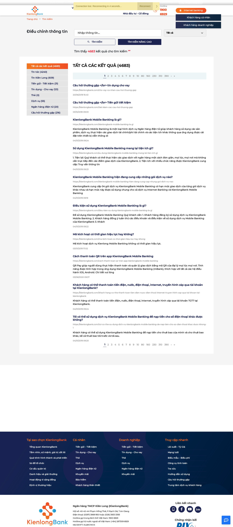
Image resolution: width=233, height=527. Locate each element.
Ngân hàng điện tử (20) (44, 106)
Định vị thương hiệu (40, 485)
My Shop (167, 2)
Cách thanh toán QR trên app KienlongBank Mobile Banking (113, 256)
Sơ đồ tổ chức (36, 463)
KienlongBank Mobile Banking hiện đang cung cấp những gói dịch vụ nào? (122, 177)
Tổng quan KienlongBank (43, 447)
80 (142, 76)
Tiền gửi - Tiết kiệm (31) (44, 83)
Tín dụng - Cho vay (86, 452)
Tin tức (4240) (39, 71)
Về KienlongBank (69, 10)
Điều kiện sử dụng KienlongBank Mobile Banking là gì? (109, 205)
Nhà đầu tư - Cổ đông (136, 10)
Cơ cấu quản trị (37, 468)
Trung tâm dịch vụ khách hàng (184, 485)
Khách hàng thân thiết (88, 485)
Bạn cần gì (57, 2)
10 (138, 76)
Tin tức (118, 10)
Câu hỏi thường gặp (178, 479)
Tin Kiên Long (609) (42, 77)
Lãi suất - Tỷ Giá (176, 447)
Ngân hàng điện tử (86, 468)
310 (160, 76)
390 (166, 76)
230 (154, 76)
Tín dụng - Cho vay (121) (44, 89)
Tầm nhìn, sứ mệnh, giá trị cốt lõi (47, 452)
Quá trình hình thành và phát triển (48, 458)
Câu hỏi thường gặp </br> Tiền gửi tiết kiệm (102, 102)
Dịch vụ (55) (38, 101)
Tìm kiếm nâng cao (140, 41)
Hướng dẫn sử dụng (179, 474)
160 (148, 76)
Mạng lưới (173, 452)
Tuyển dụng (88, 10)
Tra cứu (172, 468)
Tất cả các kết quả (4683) (45, 66)
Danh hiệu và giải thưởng (43, 474)
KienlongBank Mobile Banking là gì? (97, 119)
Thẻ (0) (35, 95)
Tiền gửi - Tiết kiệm (86, 447)
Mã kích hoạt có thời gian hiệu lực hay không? (103, 234)
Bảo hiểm (81, 479)
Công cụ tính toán (177, 463)
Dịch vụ (80, 463)
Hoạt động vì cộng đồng (42, 479)
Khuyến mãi (104, 10)
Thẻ (78, 458)
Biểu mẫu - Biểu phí (179, 458)
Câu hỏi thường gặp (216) (45, 112)
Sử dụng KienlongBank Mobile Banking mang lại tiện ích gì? (113, 148)
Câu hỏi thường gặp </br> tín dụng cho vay (101, 85)
